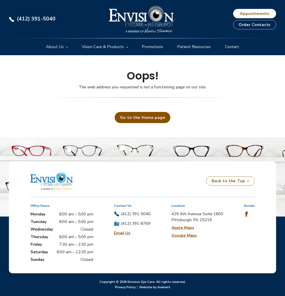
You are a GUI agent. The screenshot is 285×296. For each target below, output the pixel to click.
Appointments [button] (254, 13)
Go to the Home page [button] (142, 117)
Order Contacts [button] (255, 24)
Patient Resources (194, 46)
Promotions (152, 46)
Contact (232, 46)
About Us (55, 46)
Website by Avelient (154, 287)
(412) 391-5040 (36, 18)
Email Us (122, 233)
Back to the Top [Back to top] (230, 181)
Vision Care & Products (103, 46)
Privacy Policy (125, 287)
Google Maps (184, 235)
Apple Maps (182, 227)
